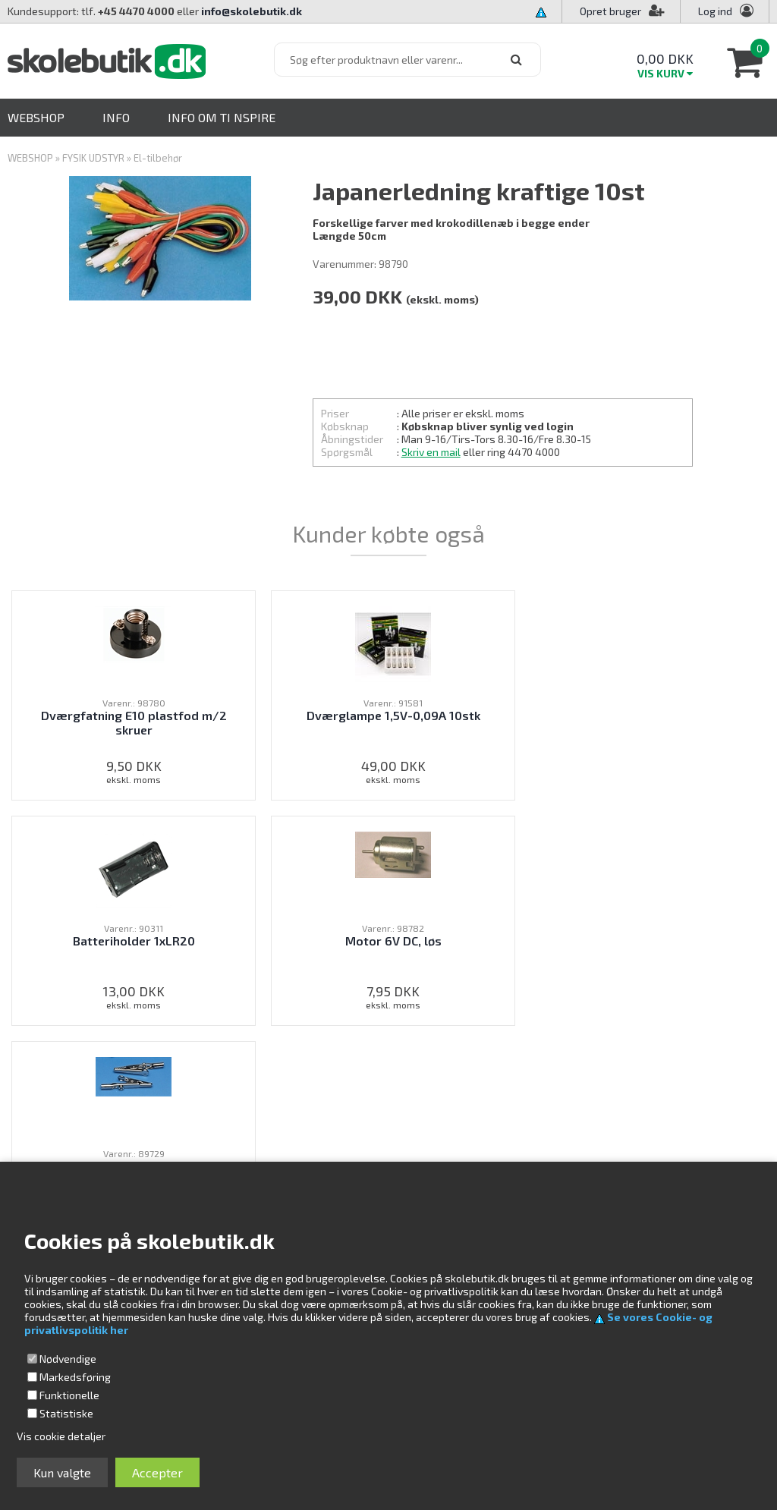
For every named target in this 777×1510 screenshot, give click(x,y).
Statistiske (66, 1413)
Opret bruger (622, 11)
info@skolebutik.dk (251, 11)
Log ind (715, 11)
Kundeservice (508, 1135)
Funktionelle (69, 1395)
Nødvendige (67, 1358)
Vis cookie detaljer (61, 1436)
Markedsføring (75, 1376)
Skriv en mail (431, 451)
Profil (488, 1152)
